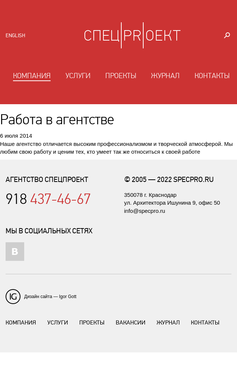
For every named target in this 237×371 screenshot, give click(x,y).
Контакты (212, 75)
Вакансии (130, 322)
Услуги (77, 75)
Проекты (120, 75)
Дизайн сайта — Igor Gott (50, 296)
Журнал (165, 75)
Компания (32, 75)
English (15, 35)
